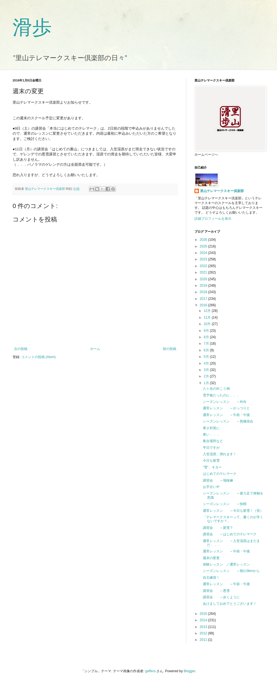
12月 (208, 311)
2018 (204, 292)
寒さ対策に (211, 428)
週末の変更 (211, 558)
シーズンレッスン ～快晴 (225, 504)
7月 (207, 343)
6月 (207, 350)
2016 (204, 305)
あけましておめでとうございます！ (230, 604)
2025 (204, 246)
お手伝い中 (211, 487)
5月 (207, 357)
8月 (207, 337)
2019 (204, 286)
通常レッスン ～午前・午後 (226, 415)
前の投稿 (169, 349)
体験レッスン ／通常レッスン (226, 564)
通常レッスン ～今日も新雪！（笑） (233, 511)
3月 (207, 370)
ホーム (95, 349)
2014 (204, 620)
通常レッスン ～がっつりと (226, 408)
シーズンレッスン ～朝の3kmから (231, 571)
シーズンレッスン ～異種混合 (228, 421)
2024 (204, 253)
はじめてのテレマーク (219, 474)
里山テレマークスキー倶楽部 (222, 191)
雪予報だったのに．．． (221, 395)
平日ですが (211, 448)
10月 (208, 324)
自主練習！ (211, 578)
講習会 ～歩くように (221, 597)
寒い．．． (211, 434)
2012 (204, 633)
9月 (207, 331)
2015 (204, 614)
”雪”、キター (212, 467)
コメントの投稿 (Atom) (38, 357)
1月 (207, 383)
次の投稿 (20, 349)
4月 (207, 363)
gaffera (150, 671)
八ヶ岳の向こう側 (216, 389)
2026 (204, 240)
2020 (204, 279)
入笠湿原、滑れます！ (219, 454)
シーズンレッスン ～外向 (225, 402)
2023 (204, 259)
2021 (204, 272)
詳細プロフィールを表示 (212, 219)
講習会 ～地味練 (218, 480)
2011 (204, 640)
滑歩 (32, 27)
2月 (207, 376)
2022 (204, 266)
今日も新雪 (211, 461)
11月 (208, 317)
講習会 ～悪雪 (216, 591)
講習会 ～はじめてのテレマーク (230, 534)
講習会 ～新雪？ (218, 528)
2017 (204, 299)
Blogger (189, 671)
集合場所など (213, 441)
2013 (204, 627)
